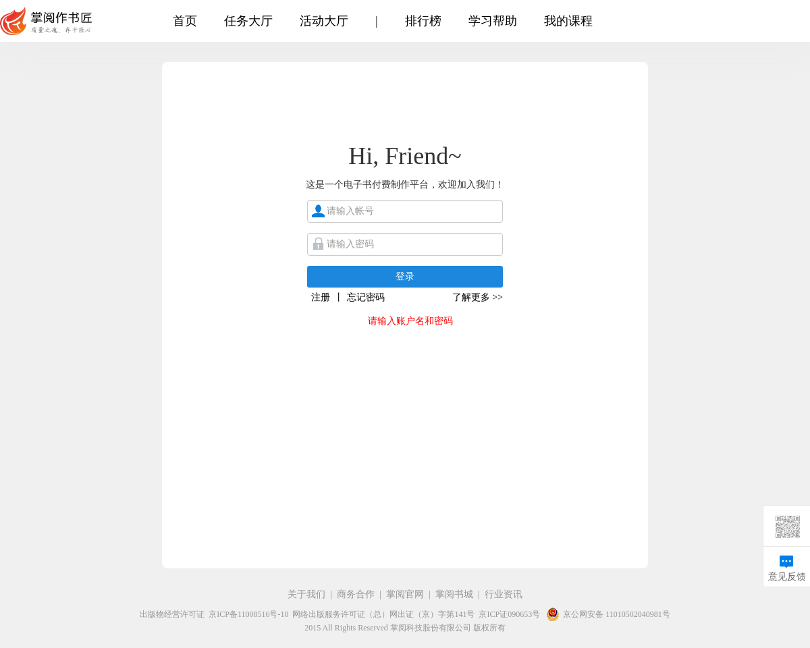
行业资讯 (503, 594)
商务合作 (356, 594)
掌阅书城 (454, 594)
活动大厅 (324, 21)
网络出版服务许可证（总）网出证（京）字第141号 (383, 614)
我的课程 (568, 21)
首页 (185, 21)
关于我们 (306, 594)
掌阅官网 (405, 594)
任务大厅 (248, 21)
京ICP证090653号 (509, 614)
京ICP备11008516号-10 (248, 614)
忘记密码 (366, 297)
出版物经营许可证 (172, 614)
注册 (320, 297)
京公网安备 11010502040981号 (607, 614)
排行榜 (423, 21)
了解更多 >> (477, 297)
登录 (405, 276)
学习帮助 (492, 21)
